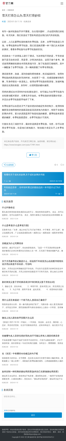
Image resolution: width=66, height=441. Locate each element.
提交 (33, 415)
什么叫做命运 (8, 207)
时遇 (4, 21)
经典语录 (27, 21)
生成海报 (9, 165)
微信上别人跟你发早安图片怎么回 (18, 318)
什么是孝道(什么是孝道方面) (15, 225)
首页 (3, 10)
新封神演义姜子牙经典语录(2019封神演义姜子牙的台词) (28, 282)
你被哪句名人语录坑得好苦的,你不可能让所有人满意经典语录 (31, 336)
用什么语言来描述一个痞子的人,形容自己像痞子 (24, 300)
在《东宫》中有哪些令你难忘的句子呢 (20, 353)
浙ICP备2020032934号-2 (45, 437)
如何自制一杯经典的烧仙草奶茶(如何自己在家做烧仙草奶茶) (30, 371)
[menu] (62, 3)
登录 (5, 410)
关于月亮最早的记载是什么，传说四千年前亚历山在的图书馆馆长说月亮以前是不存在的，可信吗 (32, 262)
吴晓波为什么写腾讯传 (12, 243)
